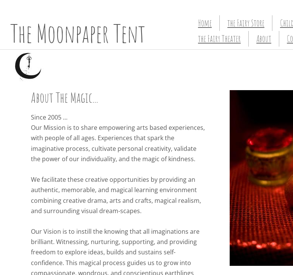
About (263, 38)
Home (205, 23)
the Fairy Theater (219, 38)
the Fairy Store (245, 23)
